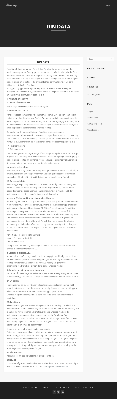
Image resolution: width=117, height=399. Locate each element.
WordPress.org (93, 130)
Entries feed (92, 117)
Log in (90, 111)
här (13, 356)
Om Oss (34, 388)
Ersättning (46, 388)
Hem (25, 388)
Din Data (77, 388)
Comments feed (94, 123)
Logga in (89, 388)
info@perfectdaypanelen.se (56, 366)
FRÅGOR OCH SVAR (62, 388)
